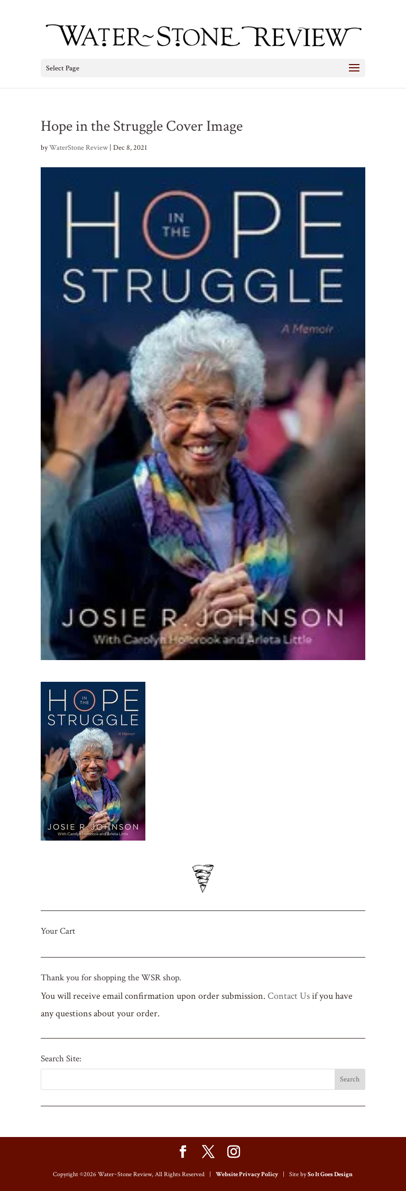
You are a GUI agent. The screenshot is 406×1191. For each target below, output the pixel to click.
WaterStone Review (78, 147)
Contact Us (288, 996)
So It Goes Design (330, 1174)
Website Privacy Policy (247, 1174)
